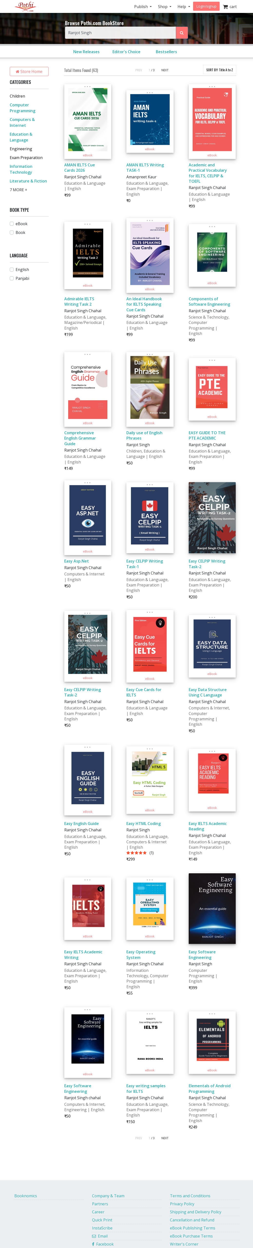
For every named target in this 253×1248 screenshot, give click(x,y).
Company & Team (108, 1195)
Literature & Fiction (28, 181)
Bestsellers (166, 51)
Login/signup (206, 6)
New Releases (86, 51)
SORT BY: (219, 69)
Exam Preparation (26, 157)
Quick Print (102, 1220)
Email (100, 1236)
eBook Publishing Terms (192, 1228)
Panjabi (22, 278)
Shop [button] (163, 6)
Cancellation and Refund (192, 1220)
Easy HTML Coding (143, 823)
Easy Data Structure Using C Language (208, 692)
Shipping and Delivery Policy (195, 1212)
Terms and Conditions (190, 1195)
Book (20, 232)
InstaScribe (102, 1228)
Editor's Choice (126, 51)
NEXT (165, 70)
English (22, 269)
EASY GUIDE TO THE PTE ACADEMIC (207, 435)
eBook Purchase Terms (191, 1236)
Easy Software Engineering (202, 954)
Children (17, 96)
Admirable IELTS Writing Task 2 (79, 301)
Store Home (29, 71)
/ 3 (153, 70)
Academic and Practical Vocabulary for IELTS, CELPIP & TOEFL (208, 173)
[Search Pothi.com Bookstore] (182, 33)
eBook (22, 223)
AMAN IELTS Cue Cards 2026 (79, 167)
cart (230, 6)
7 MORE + (18, 189)
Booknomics (25, 1195)
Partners (100, 1204)
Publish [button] (141, 6)
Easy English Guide (81, 823)
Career (98, 1212)
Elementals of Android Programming (210, 1088)
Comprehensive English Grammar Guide (80, 438)
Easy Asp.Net (76, 561)
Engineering (21, 148)
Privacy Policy (182, 1204)
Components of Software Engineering (209, 301)
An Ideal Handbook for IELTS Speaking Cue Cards (144, 304)
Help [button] (182, 6)
